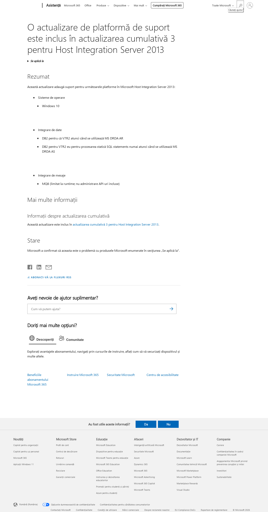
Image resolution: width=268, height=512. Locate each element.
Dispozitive (120, 5)
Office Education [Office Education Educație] (104, 470)
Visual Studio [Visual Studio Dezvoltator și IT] (183, 489)
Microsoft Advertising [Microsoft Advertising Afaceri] (144, 476)
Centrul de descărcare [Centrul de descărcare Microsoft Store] (66, 451)
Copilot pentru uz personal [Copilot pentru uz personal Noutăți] (26, 451)
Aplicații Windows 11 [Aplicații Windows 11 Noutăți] (23, 464)
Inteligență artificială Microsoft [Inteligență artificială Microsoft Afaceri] (149, 445)
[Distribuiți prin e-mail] (47, 266)
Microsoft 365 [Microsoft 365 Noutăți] (20, 457)
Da (146, 424)
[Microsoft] (27, 5)
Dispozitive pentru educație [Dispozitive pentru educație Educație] (109, 451)
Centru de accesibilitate (162, 375)
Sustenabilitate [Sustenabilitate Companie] (224, 476)
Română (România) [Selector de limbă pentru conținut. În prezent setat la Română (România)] (28, 504)
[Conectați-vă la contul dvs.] (250, 5)
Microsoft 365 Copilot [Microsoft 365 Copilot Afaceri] (144, 483)
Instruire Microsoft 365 (83, 375)
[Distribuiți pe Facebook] (30, 266)
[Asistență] (53, 5)
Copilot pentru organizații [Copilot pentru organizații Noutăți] (25, 445)
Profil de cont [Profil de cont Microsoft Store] (62, 445)
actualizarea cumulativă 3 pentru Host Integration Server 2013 (116, 224)
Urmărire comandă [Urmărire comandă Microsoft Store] (65, 464)
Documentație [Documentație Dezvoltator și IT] (183, 451)
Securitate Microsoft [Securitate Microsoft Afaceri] (144, 451)
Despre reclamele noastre (156, 509)
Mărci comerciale (130, 509)
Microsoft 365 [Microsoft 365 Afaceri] (140, 470)
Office (88, 5)
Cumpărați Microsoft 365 (167, 5)
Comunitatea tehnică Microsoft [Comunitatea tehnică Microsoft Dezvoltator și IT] (192, 464)
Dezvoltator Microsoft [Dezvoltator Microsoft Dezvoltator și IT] (187, 445)
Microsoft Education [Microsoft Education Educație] (105, 445)
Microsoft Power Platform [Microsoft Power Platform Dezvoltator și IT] (189, 476)
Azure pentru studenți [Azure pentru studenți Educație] (106, 492)
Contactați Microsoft (61, 509)
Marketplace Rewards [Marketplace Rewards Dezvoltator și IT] (187, 483)
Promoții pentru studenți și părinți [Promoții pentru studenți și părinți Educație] (112, 486)
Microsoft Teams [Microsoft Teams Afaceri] (142, 489)
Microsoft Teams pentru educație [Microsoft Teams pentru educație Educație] (112, 457)
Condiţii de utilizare (107, 509)
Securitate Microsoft (121, 375)
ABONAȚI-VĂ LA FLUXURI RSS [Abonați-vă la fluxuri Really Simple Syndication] (51, 277)
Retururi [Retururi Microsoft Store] (60, 457)
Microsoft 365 (72, 5)
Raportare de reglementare (214, 509)
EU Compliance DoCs (185, 509)
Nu (168, 424)
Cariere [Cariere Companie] (220, 445)
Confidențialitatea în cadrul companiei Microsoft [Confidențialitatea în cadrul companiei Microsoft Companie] (230, 453)
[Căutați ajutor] (240, 5)
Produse (101, 5)
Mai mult (139, 5)
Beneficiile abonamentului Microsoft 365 (37, 379)
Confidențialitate (84, 509)
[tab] (42, 339)
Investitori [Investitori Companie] (222, 470)
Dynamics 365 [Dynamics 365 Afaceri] (141, 464)
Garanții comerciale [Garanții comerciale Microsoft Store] (65, 476)
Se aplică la (36, 61)
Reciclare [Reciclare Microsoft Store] (60, 470)
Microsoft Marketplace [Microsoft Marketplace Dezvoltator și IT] (188, 470)
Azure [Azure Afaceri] (137, 457)
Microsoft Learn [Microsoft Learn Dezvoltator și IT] (184, 457)
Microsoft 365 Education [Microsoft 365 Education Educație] (108, 464)
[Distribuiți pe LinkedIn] (37, 266)
